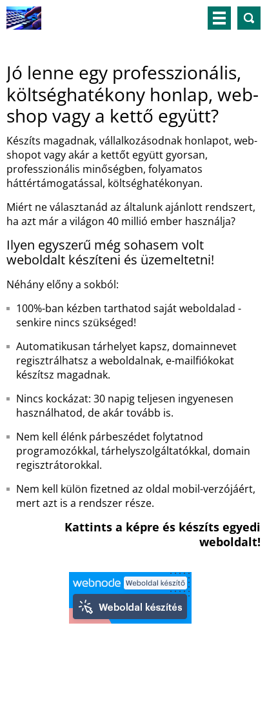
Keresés (249, 18)
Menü (219, 18)
